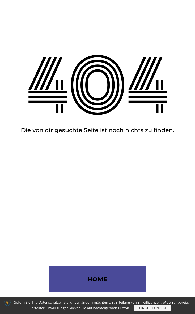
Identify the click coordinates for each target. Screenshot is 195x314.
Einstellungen (152, 308)
